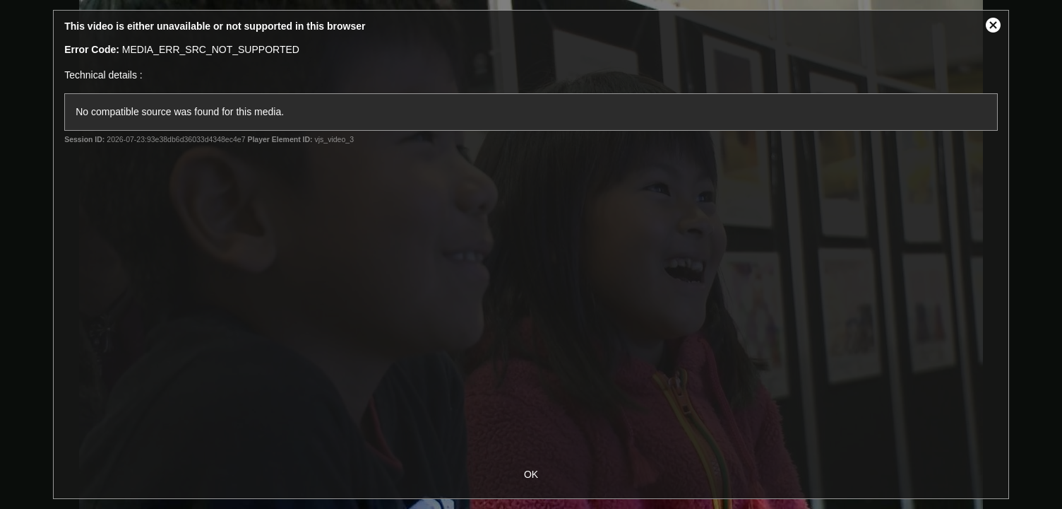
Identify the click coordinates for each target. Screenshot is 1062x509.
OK (531, 474)
